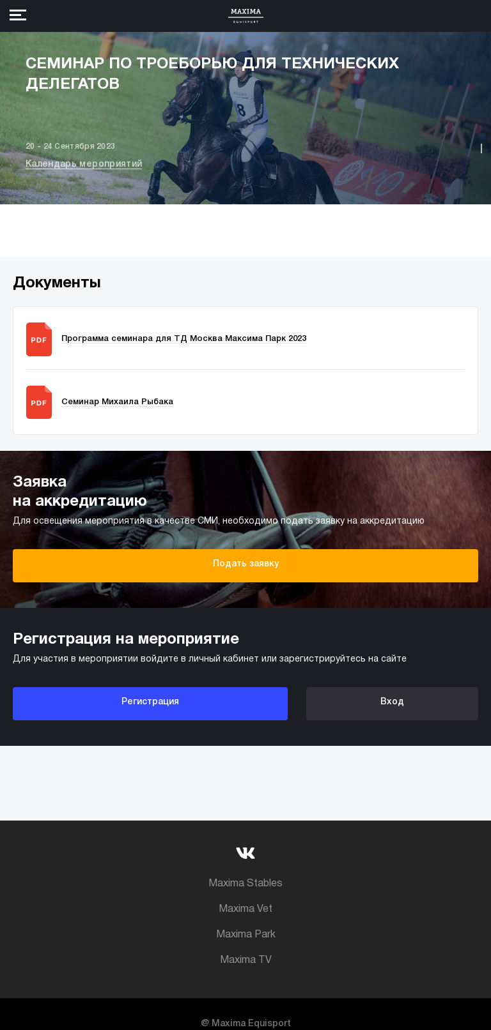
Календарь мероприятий (84, 164)
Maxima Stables (245, 883)
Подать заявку (246, 564)
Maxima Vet (245, 909)
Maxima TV (246, 960)
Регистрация (150, 702)
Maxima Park (246, 934)
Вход (392, 702)
